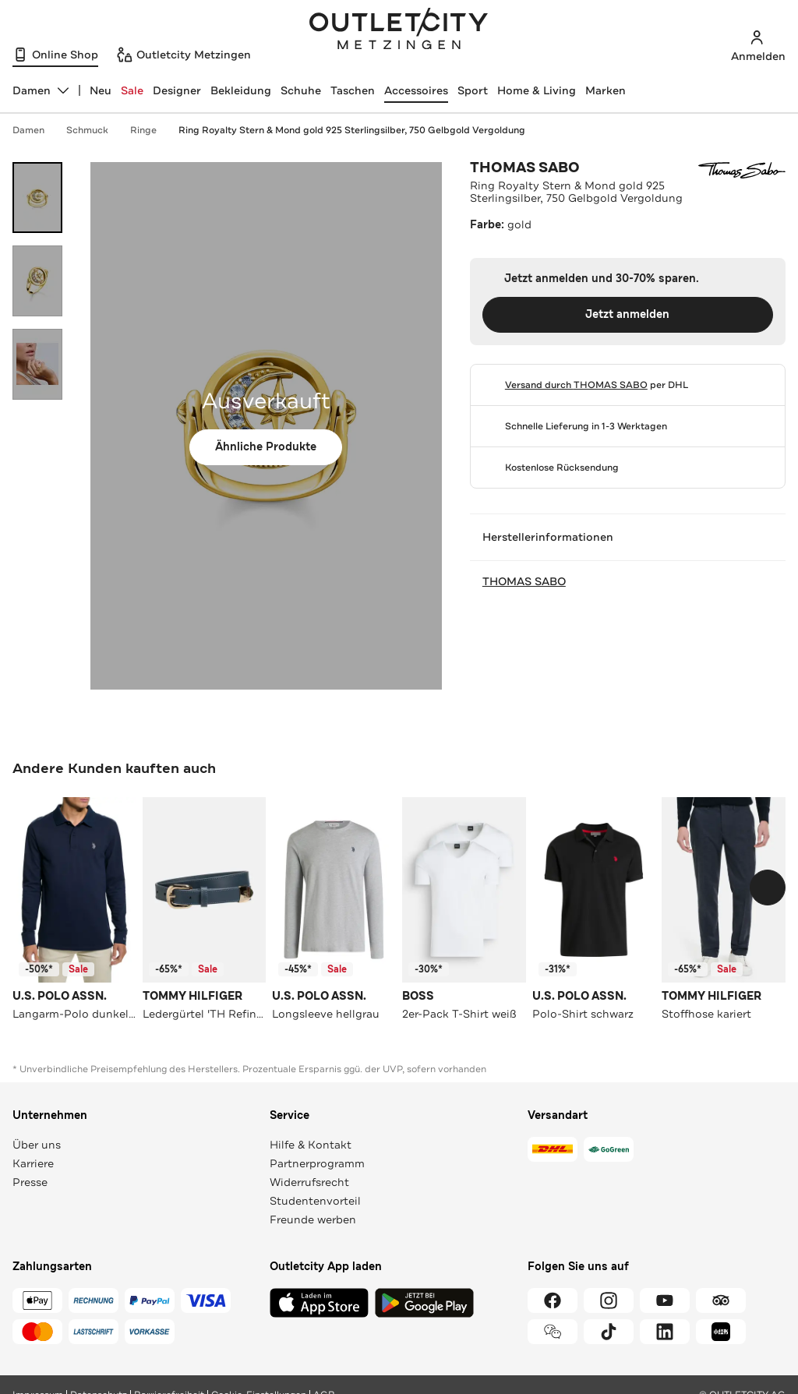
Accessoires (416, 90)
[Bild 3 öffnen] (37, 364)
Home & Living (536, 90)
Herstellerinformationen (627, 537)
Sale (132, 90)
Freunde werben (313, 1219)
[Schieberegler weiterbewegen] (768, 887)
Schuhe (301, 90)
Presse (30, 1182)
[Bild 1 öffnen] (37, 197)
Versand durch (576, 385)
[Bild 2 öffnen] (37, 280)
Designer (177, 90)
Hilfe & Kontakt (310, 1145)
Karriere (33, 1163)
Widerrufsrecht (309, 1182)
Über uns (36, 1145)
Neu (100, 90)
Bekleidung (240, 90)
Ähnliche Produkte (265, 446)
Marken (605, 90)
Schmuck (95, 130)
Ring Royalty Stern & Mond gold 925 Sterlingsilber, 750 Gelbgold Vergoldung (351, 130)
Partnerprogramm (317, 1163)
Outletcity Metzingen (399, 30)
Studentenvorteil (315, 1201)
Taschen (352, 90)
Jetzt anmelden (627, 314)
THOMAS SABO (525, 167)
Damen (36, 130)
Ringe (151, 130)
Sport (472, 90)
